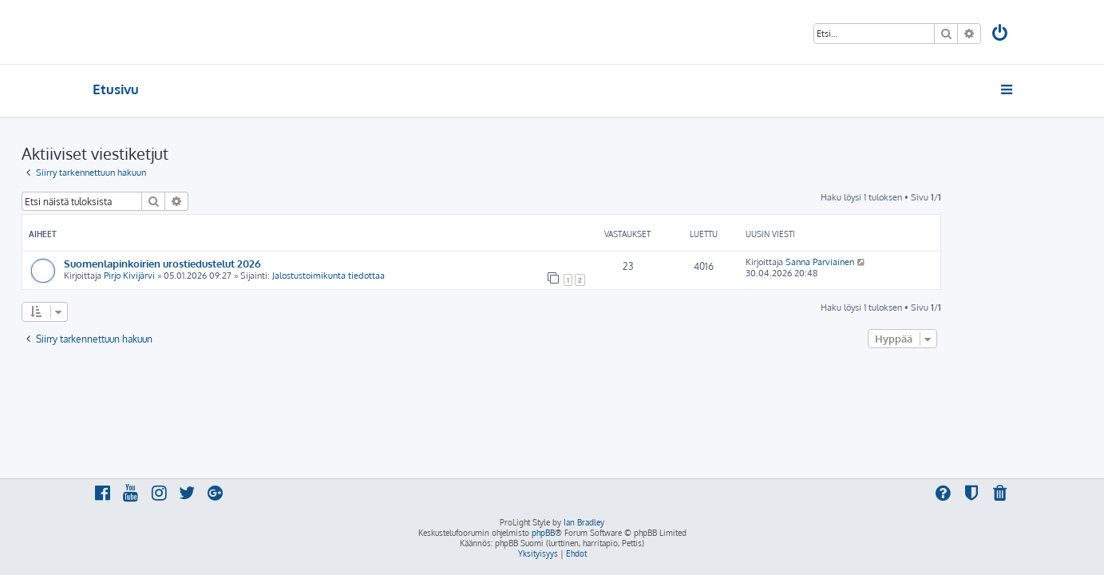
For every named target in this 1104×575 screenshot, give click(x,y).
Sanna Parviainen (891, 262)
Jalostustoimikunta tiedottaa (399, 275)
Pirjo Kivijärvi (200, 275)
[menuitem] (1000, 35)
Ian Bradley (584, 522)
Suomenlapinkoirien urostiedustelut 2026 (233, 263)
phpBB (543, 532)
